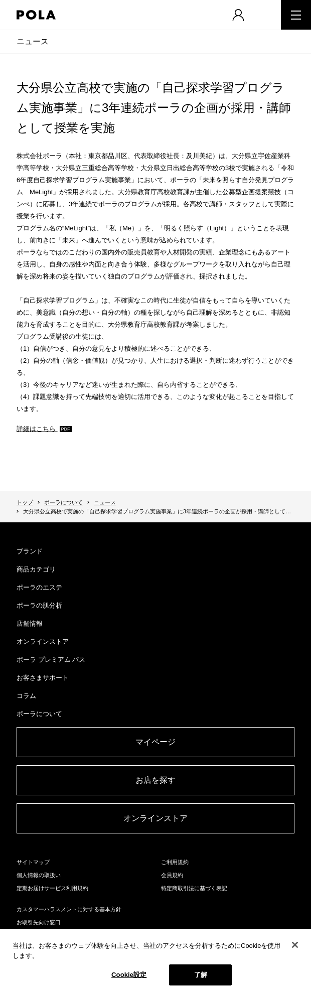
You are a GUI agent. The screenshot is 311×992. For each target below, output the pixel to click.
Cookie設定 (128, 974)
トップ (25, 502)
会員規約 (172, 875)
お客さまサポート (43, 677)
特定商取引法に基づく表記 (194, 888)
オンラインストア (43, 641)
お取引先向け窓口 (39, 922)
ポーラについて (63, 502)
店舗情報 (30, 623)
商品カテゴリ (36, 569)
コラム (26, 695)
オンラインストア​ (155, 818)
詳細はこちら (37, 429)
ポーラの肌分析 (39, 605)
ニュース (33, 41)
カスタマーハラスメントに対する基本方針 (69, 909)
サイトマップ (33, 862)
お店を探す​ (155, 780)
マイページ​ (155, 742)
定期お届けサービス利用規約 (52, 888)
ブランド (30, 551)
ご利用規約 (175, 862)
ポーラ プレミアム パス (51, 659)
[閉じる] (295, 945)
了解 (200, 974)
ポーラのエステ (39, 587)
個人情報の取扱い (39, 875)
